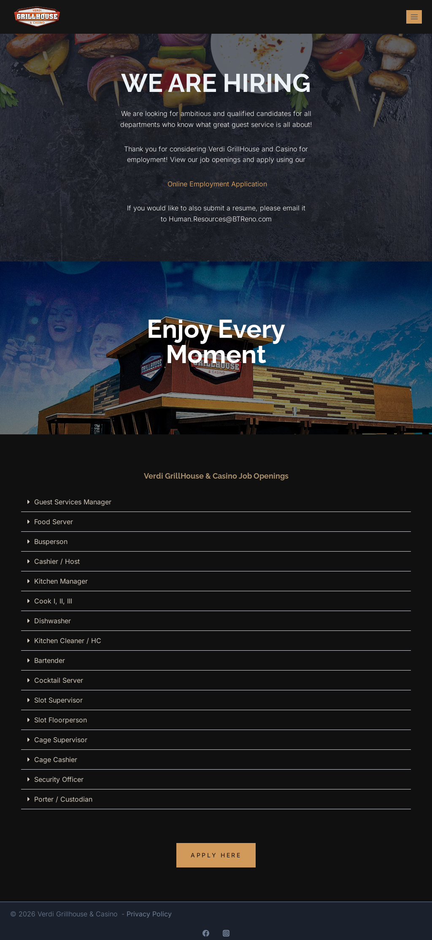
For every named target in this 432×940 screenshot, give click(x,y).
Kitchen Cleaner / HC (67, 640)
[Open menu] (414, 16)
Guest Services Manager (72, 502)
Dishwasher (52, 621)
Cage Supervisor (60, 739)
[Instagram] (226, 933)
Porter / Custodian (63, 799)
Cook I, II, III (53, 601)
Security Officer (59, 779)
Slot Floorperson (60, 720)
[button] (216, 502)
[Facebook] (206, 933)
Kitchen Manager (61, 581)
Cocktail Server (58, 680)
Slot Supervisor (58, 700)
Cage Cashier (55, 759)
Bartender (49, 660)
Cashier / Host (57, 561)
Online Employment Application (217, 184)
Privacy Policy (149, 914)
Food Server (53, 521)
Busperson (51, 541)
